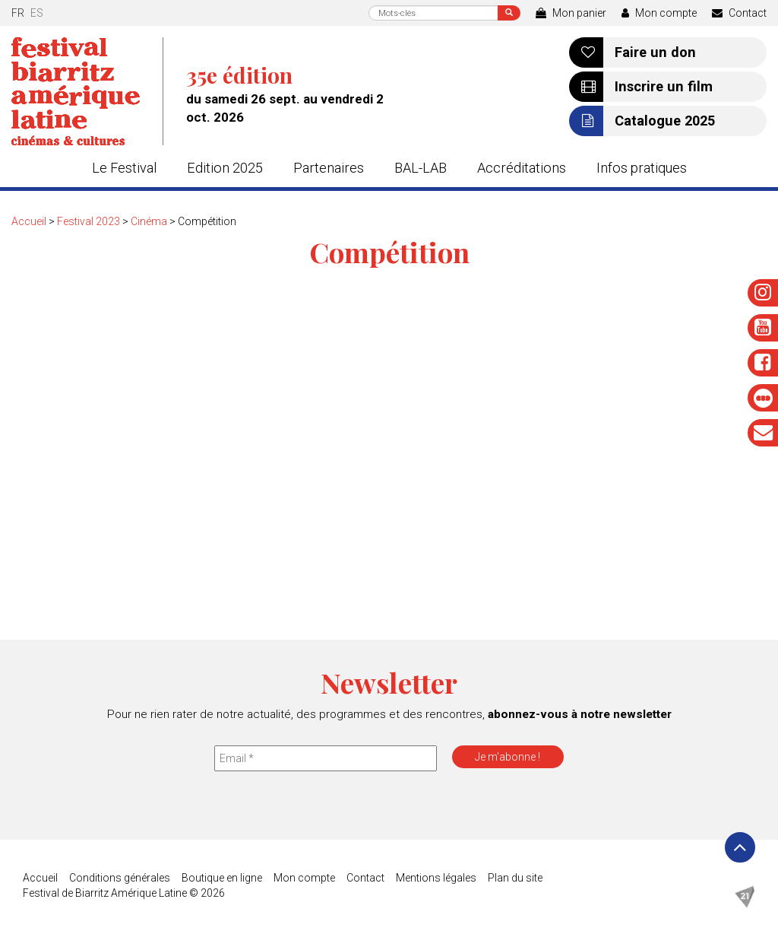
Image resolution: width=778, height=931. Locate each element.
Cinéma (149, 221)
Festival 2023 (88, 221)
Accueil (28, 221)
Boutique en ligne (222, 878)
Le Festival (124, 168)
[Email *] (325, 758)
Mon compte (659, 13)
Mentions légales (436, 878)
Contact (739, 13)
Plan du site (515, 878)
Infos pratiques (641, 168)
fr (17, 13)
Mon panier (571, 13)
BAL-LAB (420, 168)
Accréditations (521, 168)
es (36, 13)
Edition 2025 (225, 168)
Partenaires (328, 168)
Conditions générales (119, 878)
